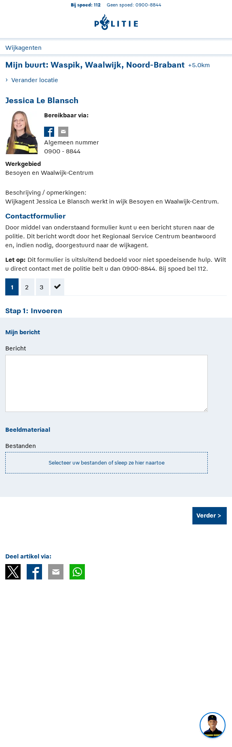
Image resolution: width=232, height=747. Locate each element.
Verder (206, 515)
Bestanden (20, 446)
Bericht (15, 348)
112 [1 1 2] (97, 5)
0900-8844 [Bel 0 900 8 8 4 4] (148, 5)
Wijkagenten (23, 47)
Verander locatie (34, 80)
